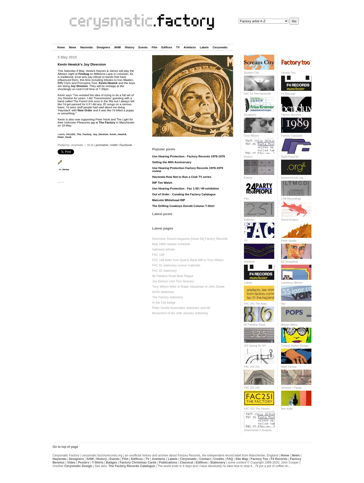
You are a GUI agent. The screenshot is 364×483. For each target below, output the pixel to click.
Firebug (83, 73)
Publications (168, 462)
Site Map (241, 459)
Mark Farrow (289, 366)
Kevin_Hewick (118, 134)
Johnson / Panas (291, 387)
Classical (186, 462)
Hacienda (86, 47)
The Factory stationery (167, 297)
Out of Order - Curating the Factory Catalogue (184, 194)
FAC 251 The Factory (257, 408)
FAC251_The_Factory (79, 134)
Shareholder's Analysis (258, 430)
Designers (103, 47)
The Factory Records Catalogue (131, 466)
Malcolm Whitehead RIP (168, 200)
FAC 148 (158, 255)
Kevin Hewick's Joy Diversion (82, 64)
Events (143, 47)
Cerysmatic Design (78, 466)
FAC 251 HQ (252, 387)
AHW (117, 47)
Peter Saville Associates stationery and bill (181, 308)
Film (154, 47)
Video (71, 462)
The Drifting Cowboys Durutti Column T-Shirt (183, 205)
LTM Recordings (291, 198)
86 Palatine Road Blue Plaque (172, 276)
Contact (205, 459)
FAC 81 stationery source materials (176, 265)
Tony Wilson (251, 135)
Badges (111, 462)
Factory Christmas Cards (138, 462)
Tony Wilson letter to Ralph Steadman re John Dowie (188, 286)
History (129, 47)
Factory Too (288, 72)
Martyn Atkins (289, 324)
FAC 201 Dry (252, 366)
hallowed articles (163, 249)
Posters (83, 462)
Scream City (251, 72)
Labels (204, 47)
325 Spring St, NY (255, 345)
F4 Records (288, 93)
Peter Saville (289, 240)
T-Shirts (98, 462)
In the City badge (164, 302)
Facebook (126, 145)
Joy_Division (100, 134)
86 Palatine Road (254, 324)
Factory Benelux (291, 114)
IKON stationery (163, 292)
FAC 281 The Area (255, 303)
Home (61, 47)
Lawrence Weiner (291, 282)
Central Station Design (295, 345)
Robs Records (290, 156)
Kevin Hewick (108, 83)
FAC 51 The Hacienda (257, 93)
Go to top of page (65, 447)
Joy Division (79, 86)
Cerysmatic (220, 47)
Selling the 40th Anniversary (171, 162)
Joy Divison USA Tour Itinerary (173, 281)
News (72, 47)
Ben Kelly (287, 408)
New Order (85, 110)
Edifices (167, 47)
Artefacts (190, 47)
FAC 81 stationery (164, 270)
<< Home (64, 169)
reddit (114, 145)
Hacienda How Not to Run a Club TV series (181, 176)
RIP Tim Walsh (162, 182)
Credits (218, 459)
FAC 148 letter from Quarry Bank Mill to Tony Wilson (188, 260)
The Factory (107, 122)
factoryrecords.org (292, 177)
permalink (102, 145)
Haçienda (59, 459)
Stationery (217, 462)
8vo (283, 303)
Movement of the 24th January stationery (180, 313)
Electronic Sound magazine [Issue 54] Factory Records (190, 239)
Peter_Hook (65, 137)
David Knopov (289, 219)
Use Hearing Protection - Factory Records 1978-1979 (188, 156)
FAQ (229, 459)
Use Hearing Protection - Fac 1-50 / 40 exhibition (185, 188)
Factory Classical (291, 135)
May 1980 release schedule (171, 244)
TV (178, 47)
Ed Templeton (289, 261)
